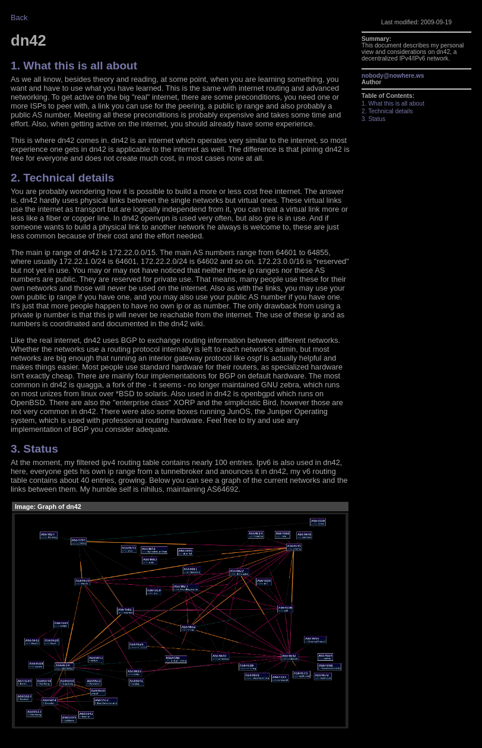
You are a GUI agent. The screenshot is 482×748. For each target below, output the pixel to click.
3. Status (34, 449)
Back (19, 17)
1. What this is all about (74, 65)
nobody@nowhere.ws (393, 75)
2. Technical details (63, 177)
